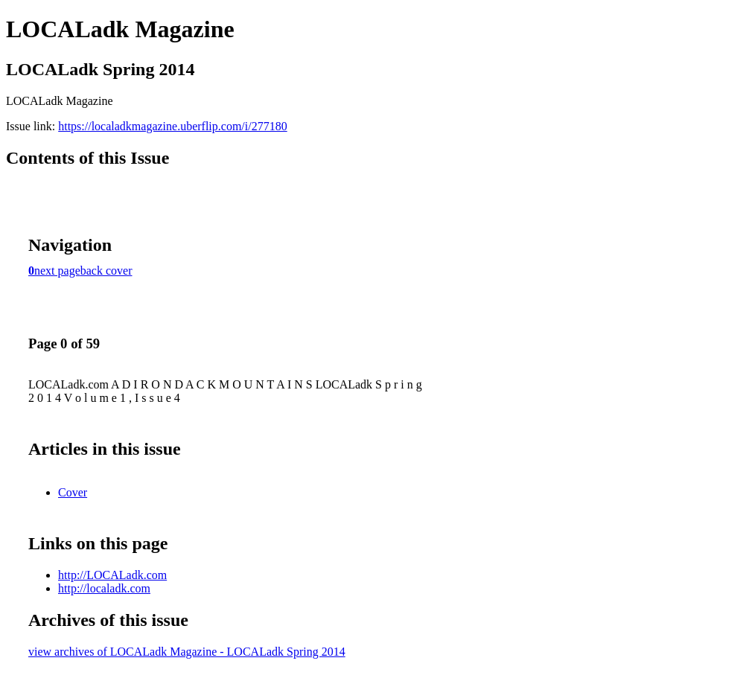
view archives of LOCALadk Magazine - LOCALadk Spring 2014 (186, 651)
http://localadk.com (104, 588)
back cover (106, 270)
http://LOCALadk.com (112, 575)
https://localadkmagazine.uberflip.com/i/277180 (172, 126)
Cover (72, 492)
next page (57, 270)
